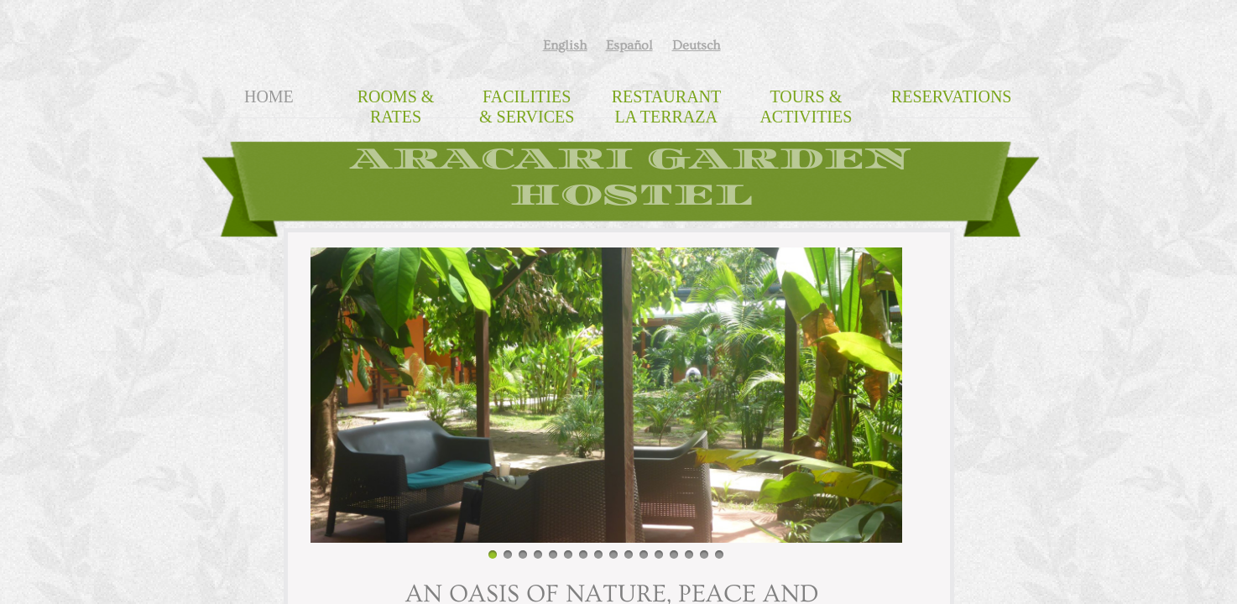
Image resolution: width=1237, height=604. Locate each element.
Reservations (951, 96)
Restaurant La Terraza (667, 106)
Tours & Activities (805, 106)
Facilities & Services (526, 106)
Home (269, 96)
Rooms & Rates (396, 106)
